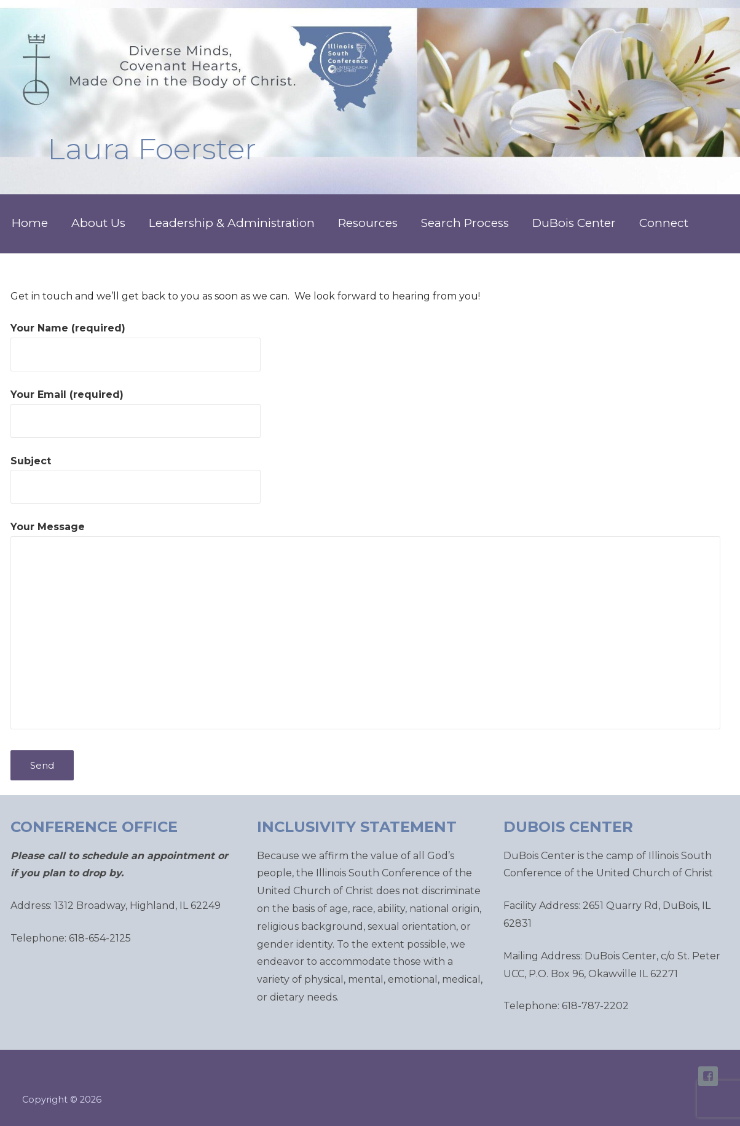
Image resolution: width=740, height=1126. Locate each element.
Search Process (465, 223)
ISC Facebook (708, 1076)
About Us (98, 223)
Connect (663, 223)
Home (30, 223)
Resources (368, 223)
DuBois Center (574, 223)
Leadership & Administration (232, 223)
